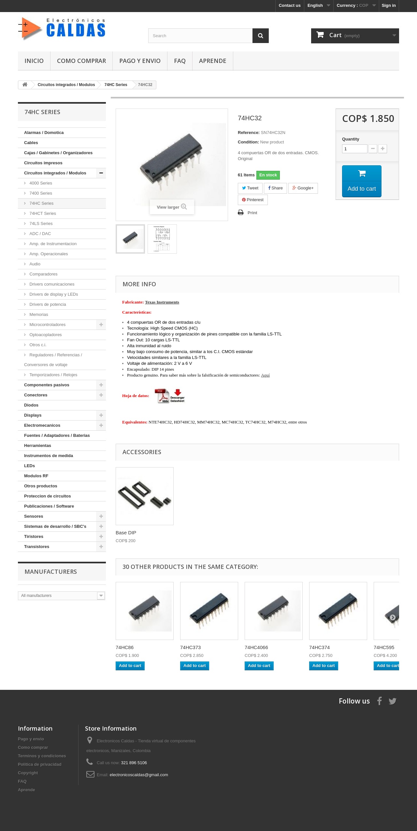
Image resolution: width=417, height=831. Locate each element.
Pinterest (253, 199)
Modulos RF (36, 475)
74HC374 (319, 647)
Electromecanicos (42, 425)
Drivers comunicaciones (51, 284)
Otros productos (40, 485)
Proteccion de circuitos (47, 496)
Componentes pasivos (46, 384)
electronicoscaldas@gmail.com (139, 774)
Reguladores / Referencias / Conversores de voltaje (53, 359)
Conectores (36, 395)
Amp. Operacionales (48, 253)
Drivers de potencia (47, 304)
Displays (32, 415)
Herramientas (37, 445)
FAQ (180, 61)
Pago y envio (140, 61)
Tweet (250, 187)
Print (252, 212)
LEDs (29, 465)
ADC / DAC (39, 233)
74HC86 (125, 647)
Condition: (248, 142)
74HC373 (190, 647)
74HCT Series (42, 213)
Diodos (31, 405)
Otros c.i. (37, 344)
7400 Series (40, 193)
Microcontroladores (46, 324)
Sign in (389, 5)
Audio (34, 263)
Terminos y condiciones (42, 755)
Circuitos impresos (43, 162)
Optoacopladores (45, 334)
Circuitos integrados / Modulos (55, 173)
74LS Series (40, 223)
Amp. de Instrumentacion (52, 243)
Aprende (212, 61)
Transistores (36, 546)
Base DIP (126, 532)
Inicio (34, 61)
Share (275, 187)
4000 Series (40, 183)
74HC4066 (256, 647)
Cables (31, 142)
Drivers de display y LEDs (53, 294)
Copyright (28, 772)
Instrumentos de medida (48, 455)
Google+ (303, 187)
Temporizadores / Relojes (52, 374)
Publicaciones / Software (49, 506)
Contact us (290, 5)
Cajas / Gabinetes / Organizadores (58, 152)
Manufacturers (50, 571)
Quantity (350, 139)
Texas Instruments (162, 302)
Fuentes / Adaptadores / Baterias (57, 435)
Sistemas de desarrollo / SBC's (55, 526)
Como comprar (81, 61)
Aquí (265, 375)
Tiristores (33, 536)
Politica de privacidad (40, 764)
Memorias (38, 314)
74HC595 (384, 647)
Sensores (33, 516)
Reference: (249, 132)
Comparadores (43, 274)
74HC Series (40, 203)
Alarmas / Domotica (44, 132)
